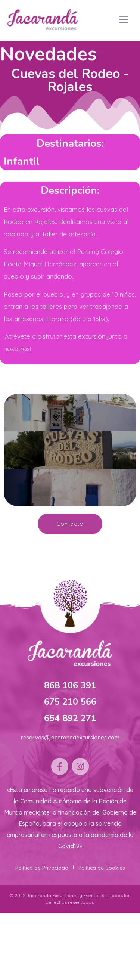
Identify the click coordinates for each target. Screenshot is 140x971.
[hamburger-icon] (124, 20)
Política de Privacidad (41, 868)
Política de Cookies (101, 868)
